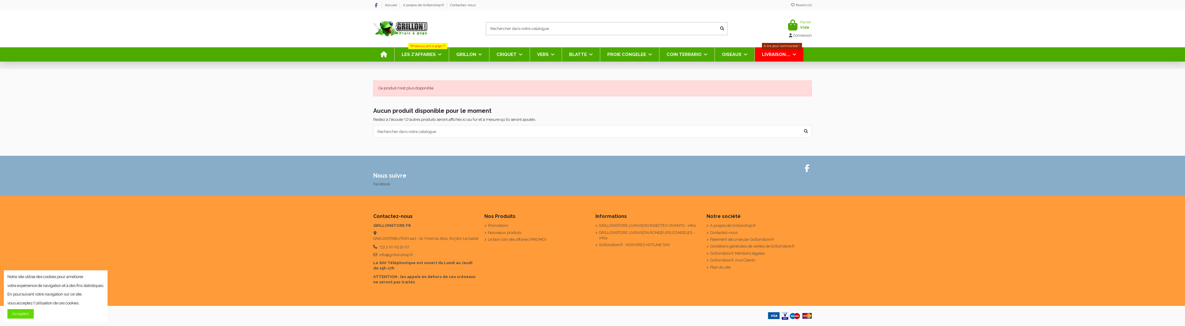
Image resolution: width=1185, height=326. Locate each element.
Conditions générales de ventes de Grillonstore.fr (752, 246)
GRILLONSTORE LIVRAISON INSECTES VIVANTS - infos (647, 225)
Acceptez (20, 313)
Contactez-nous (463, 5)
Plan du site (720, 267)
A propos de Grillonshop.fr (424, 5)
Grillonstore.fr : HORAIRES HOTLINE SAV (634, 245)
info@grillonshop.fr (396, 255)
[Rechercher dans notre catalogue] (722, 29)
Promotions (498, 225)
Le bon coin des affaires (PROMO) (517, 239)
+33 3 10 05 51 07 (394, 247)
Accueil (391, 5)
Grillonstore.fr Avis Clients (732, 260)
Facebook (381, 184)
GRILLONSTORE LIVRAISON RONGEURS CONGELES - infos (647, 235)
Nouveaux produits (504, 232)
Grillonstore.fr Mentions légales (737, 253)
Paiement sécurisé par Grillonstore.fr (742, 239)
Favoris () (801, 5)
